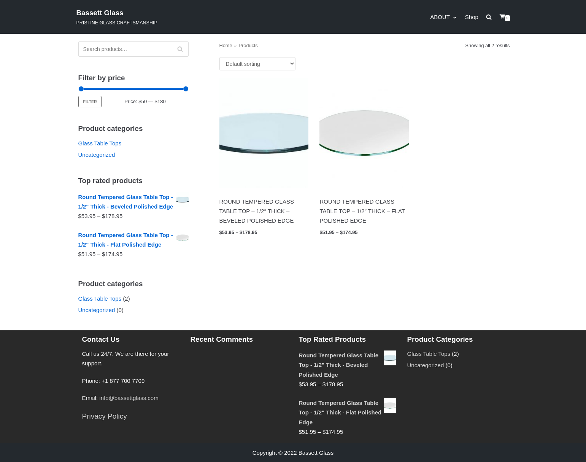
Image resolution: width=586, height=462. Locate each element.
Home (225, 45)
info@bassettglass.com (128, 398)
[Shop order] (257, 63)
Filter (90, 101)
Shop (471, 17)
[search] (492, 16)
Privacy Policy (104, 416)
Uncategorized (96, 154)
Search (179, 51)
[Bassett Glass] (116, 17)
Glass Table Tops (100, 143)
